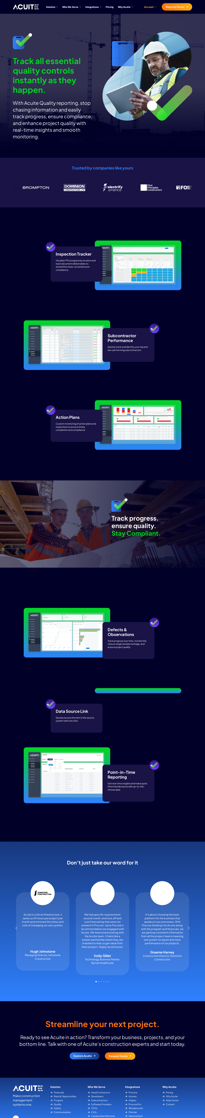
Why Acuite (124, 6)
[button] (16, 947)
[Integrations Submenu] (101, 7)
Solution (50, 6)
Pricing (109, 6)
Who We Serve (70, 6)
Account (149, 6)
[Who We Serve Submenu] (80, 7)
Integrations (92, 6)
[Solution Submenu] (57, 7)
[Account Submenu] (156, 7)
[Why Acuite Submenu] (133, 7)
